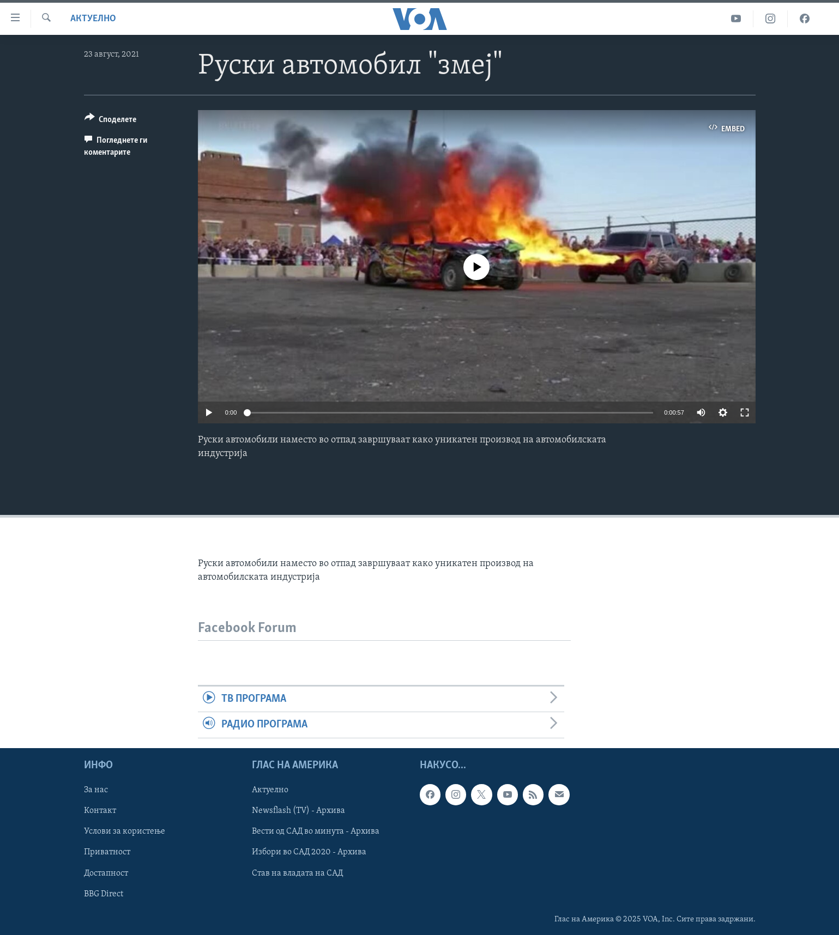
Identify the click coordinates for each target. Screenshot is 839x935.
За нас (96, 790)
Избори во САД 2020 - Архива (309, 852)
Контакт (100, 810)
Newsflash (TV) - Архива (298, 810)
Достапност (106, 873)
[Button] (110, 121)
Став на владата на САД (297, 873)
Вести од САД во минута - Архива (315, 831)
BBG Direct (103, 893)
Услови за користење (124, 831)
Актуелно (93, 19)
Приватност (107, 852)
